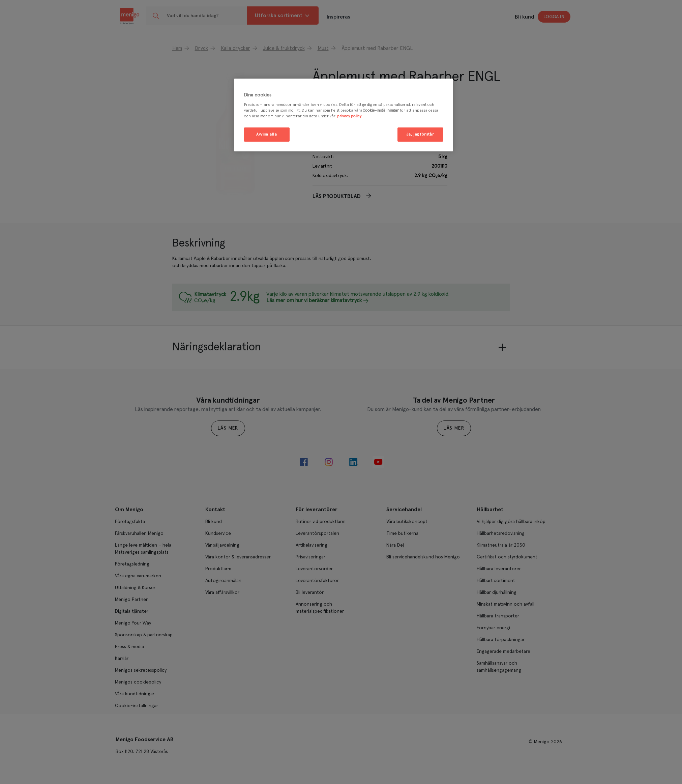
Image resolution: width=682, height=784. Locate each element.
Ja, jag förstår (420, 134)
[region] (343, 115)
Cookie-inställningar (380, 110)
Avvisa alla (266, 134)
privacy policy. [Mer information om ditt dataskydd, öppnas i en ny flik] (349, 116)
